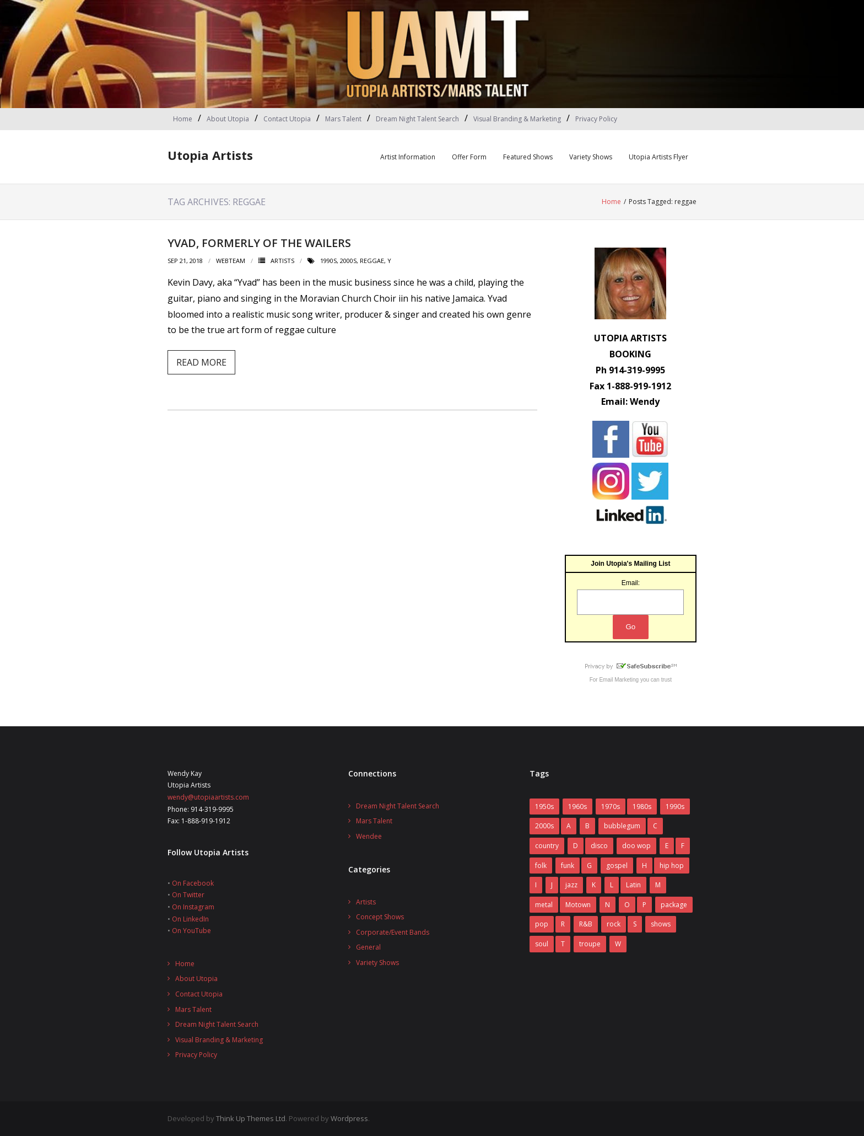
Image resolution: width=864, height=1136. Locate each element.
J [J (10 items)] (552, 884)
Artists (282, 260)
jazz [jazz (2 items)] (571, 884)
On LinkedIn (190, 919)
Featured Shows (528, 157)
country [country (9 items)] (547, 845)
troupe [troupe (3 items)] (590, 944)
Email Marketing (619, 680)
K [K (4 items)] (594, 884)
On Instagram (193, 907)
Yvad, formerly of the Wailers (259, 242)
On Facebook (193, 883)
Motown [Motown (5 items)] (578, 904)
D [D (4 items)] (575, 845)
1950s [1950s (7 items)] (544, 806)
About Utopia (228, 119)
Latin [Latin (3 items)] (633, 884)
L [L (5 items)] (611, 884)
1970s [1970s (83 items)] (610, 806)
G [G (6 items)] (589, 865)
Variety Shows (590, 157)
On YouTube (191, 930)
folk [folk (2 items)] (541, 865)
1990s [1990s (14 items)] (675, 806)
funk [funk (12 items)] (567, 865)
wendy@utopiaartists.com (208, 797)
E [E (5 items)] (666, 845)
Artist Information (407, 157)
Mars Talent (343, 119)
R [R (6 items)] (563, 924)
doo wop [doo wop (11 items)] (636, 845)
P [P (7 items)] (644, 904)
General (368, 947)
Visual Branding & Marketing (517, 119)
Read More (201, 362)
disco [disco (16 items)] (599, 845)
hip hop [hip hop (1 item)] (672, 865)
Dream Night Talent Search (417, 119)
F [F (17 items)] (682, 845)
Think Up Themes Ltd (250, 1118)
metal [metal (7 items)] (544, 904)
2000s (348, 260)
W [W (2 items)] (618, 944)
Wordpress (349, 1118)
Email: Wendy (630, 401)
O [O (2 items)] (627, 904)
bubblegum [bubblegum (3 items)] (622, 825)
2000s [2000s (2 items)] (544, 825)
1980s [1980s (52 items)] (642, 806)
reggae (372, 260)
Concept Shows (380, 916)
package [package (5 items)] (674, 904)
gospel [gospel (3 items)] (617, 865)
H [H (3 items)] (644, 865)
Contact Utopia (287, 119)
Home (182, 119)
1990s (328, 260)
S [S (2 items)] (634, 924)
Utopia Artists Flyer (658, 157)
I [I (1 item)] (536, 884)
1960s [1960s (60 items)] (577, 806)
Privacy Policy (596, 119)
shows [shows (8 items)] (661, 924)
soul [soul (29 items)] (541, 944)
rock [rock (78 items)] (613, 924)
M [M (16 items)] (658, 884)
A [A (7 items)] (568, 825)
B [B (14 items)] (587, 825)
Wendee (369, 836)
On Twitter (188, 894)
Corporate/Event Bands (392, 932)
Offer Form (469, 157)
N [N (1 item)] (607, 904)
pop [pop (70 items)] (541, 924)
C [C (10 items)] (655, 825)
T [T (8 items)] (563, 944)
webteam (230, 260)
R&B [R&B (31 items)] (585, 924)
